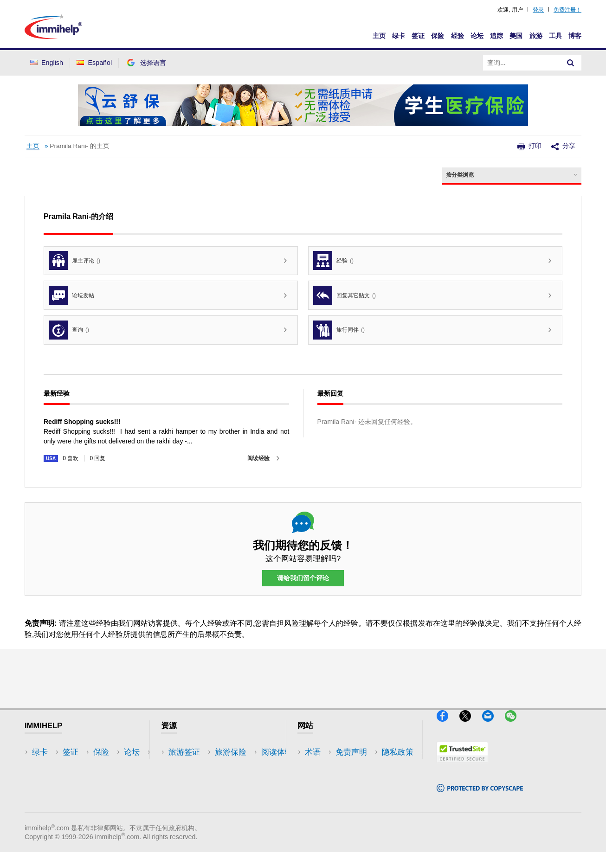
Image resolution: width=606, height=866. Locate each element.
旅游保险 (184, 766)
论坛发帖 (71, 295)
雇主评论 (74, 260)
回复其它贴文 (344, 295)
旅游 (535, 35)
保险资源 (184, 807)
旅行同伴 (339, 330)
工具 (555, 35)
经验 (457, 35)
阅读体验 (184, 780)
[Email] (493, 726)
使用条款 (320, 793)
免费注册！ (567, 9)
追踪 (496, 35)
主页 (379, 35)
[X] (470, 726)
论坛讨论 (184, 793)
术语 (313, 752)
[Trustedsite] (462, 767)
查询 (69, 330)
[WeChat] (515, 726)
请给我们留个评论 (303, 578)
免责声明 (320, 766)
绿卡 (398, 35)
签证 (418, 35)
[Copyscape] (480, 796)
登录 (538, 9)
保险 (437, 35)
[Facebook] (448, 726)
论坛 (477, 35)
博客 (574, 35)
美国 (515, 35)
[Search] (571, 63)
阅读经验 (258, 458)
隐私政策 (320, 780)
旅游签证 (184, 752)
